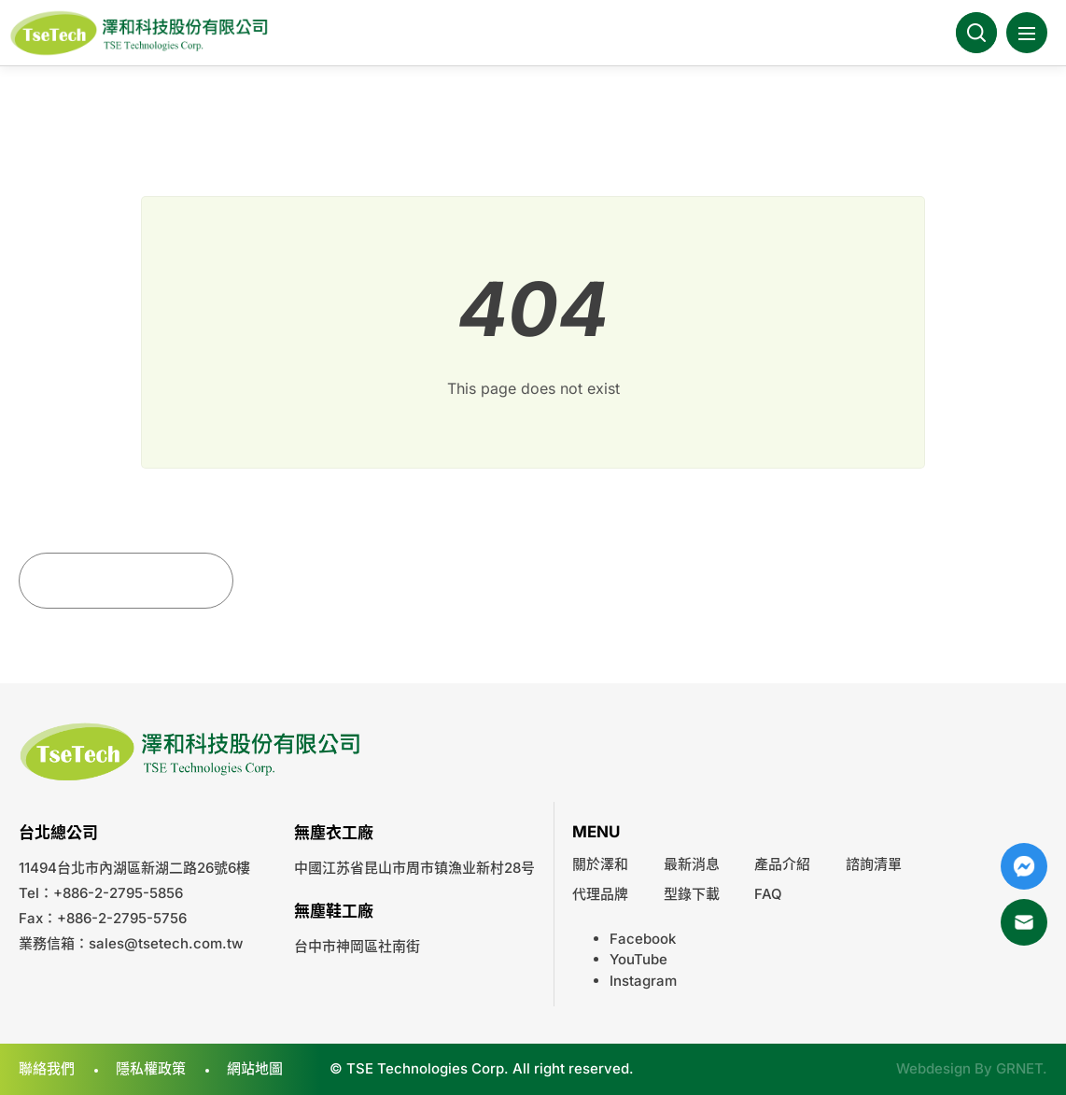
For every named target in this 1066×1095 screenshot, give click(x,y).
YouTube (638, 959)
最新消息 (692, 864)
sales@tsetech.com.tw (166, 943)
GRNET (1019, 1068)
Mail (1024, 922)
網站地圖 (255, 1068)
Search (976, 32)
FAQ (768, 894)
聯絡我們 (47, 1068)
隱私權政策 (151, 1068)
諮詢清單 (874, 864)
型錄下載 (692, 894)
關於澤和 (600, 864)
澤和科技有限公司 (140, 33)
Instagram (643, 981)
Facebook (643, 939)
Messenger (1024, 866)
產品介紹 (782, 864)
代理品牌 (600, 894)
